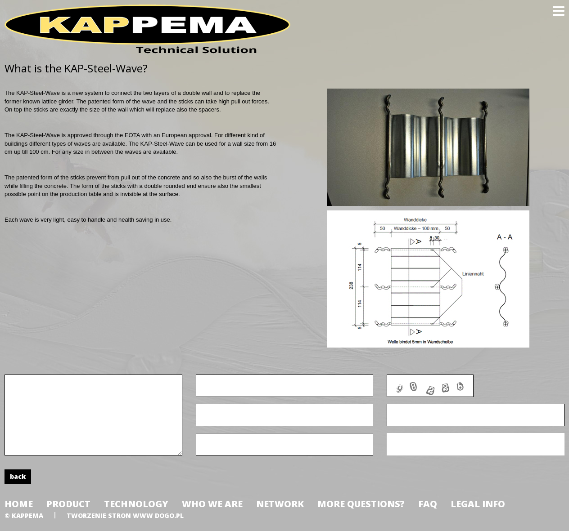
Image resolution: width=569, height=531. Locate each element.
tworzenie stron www (110, 515)
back (18, 476)
